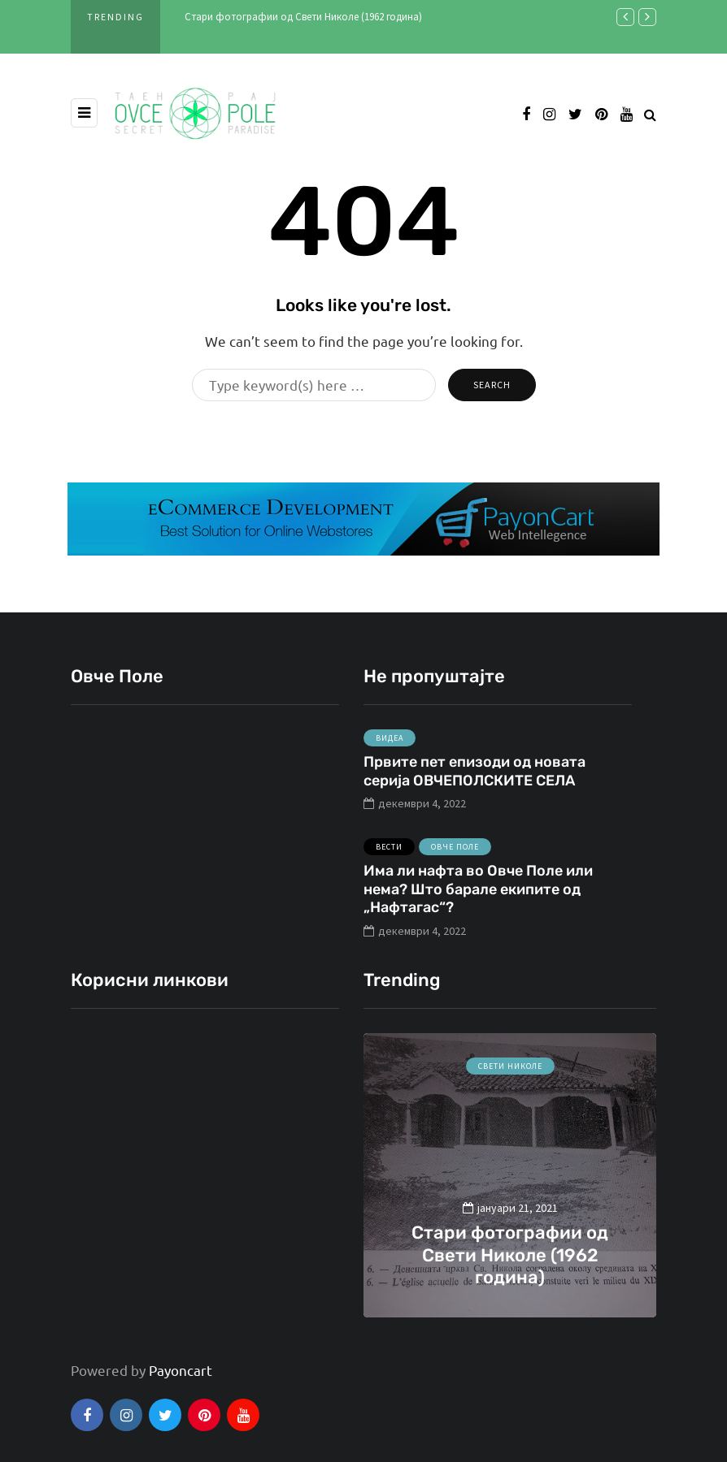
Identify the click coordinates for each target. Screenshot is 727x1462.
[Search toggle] (650, 114)
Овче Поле (455, 855)
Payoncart (180, 1369)
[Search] (314, 385)
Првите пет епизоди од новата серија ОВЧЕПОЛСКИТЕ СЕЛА (475, 779)
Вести (389, 855)
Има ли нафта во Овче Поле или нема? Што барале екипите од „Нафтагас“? (478, 897)
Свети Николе (510, 1066)
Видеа (389, 746)
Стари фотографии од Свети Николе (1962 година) (303, 17)
